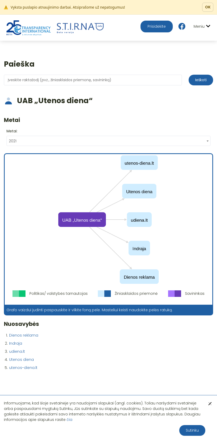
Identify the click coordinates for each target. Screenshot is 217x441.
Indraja (15, 343)
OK (207, 7)
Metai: (12, 131)
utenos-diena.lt (23, 367)
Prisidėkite (157, 26)
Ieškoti (201, 80)
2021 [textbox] (12, 141)
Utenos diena (21, 359)
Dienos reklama (23, 335)
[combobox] (108, 141)
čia (69, 419)
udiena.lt (17, 351)
